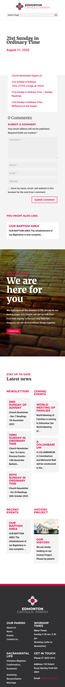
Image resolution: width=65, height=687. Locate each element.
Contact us (13, 331)
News (9, 631)
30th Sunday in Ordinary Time (17, 479)
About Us (11, 627)
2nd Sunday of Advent (18, 404)
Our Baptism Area (24, 226)
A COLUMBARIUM (45, 444)
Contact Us (12, 639)
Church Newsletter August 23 (27, 75)
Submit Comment (44, 199)
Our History (43, 541)
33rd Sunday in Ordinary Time (17, 439)
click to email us (48, 678)
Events (10, 635)
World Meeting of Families (45, 407)
